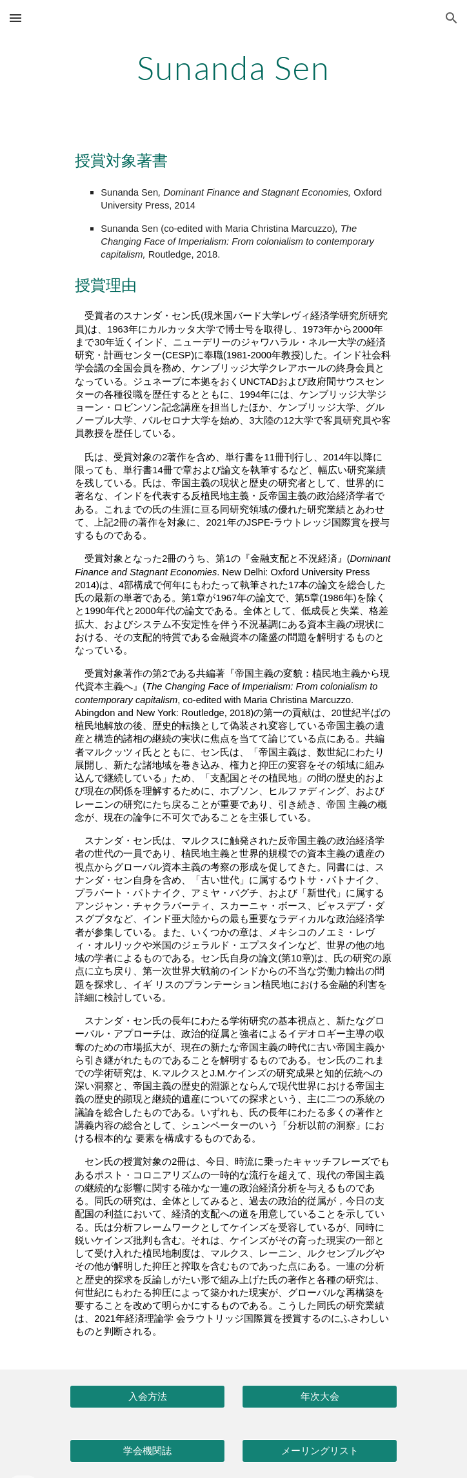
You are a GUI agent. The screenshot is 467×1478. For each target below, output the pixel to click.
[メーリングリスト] (319, 1450)
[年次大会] (319, 1396)
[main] (233, 68)
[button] (15, 18)
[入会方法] (147, 1396)
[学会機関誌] (147, 1450)
